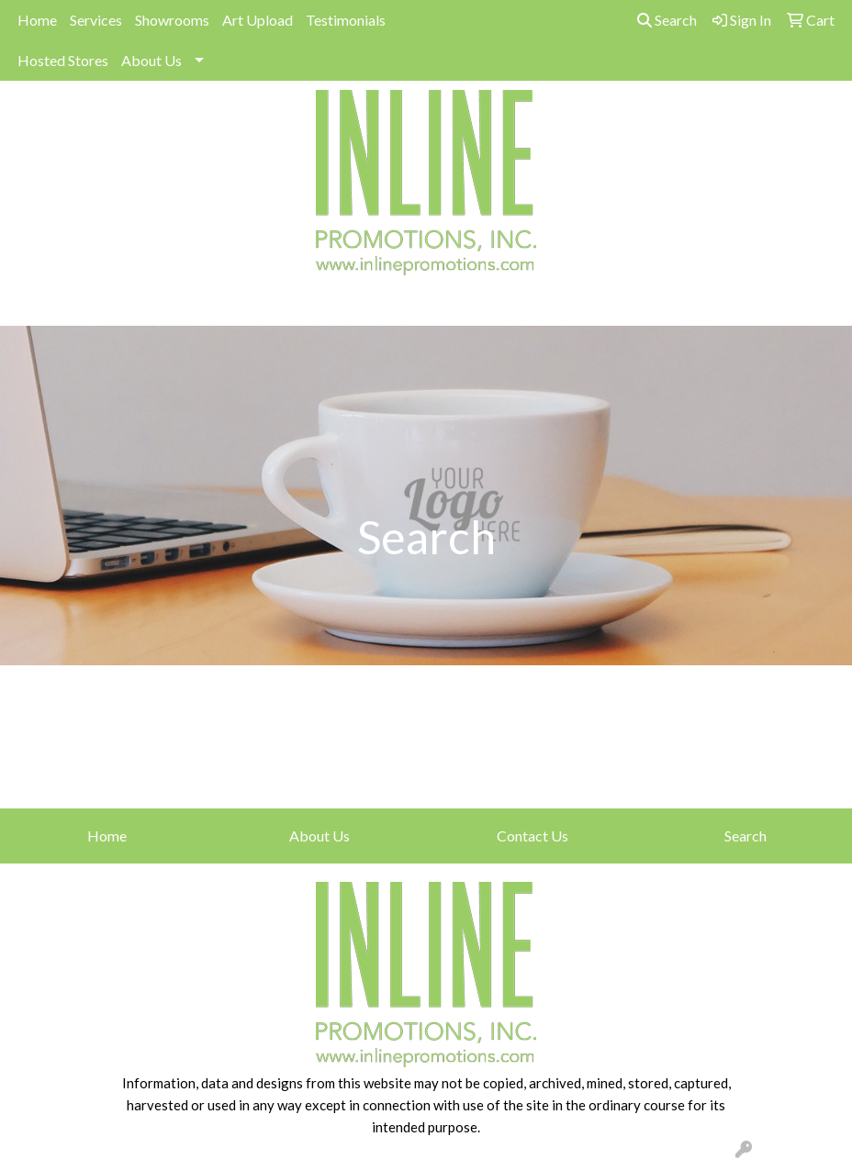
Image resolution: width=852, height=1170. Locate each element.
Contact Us (532, 835)
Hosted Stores (62, 60)
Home (37, 19)
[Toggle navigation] (28, 305)
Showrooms (172, 19)
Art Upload (257, 19)
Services (96, 19)
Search (667, 19)
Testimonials (346, 19)
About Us (151, 60)
